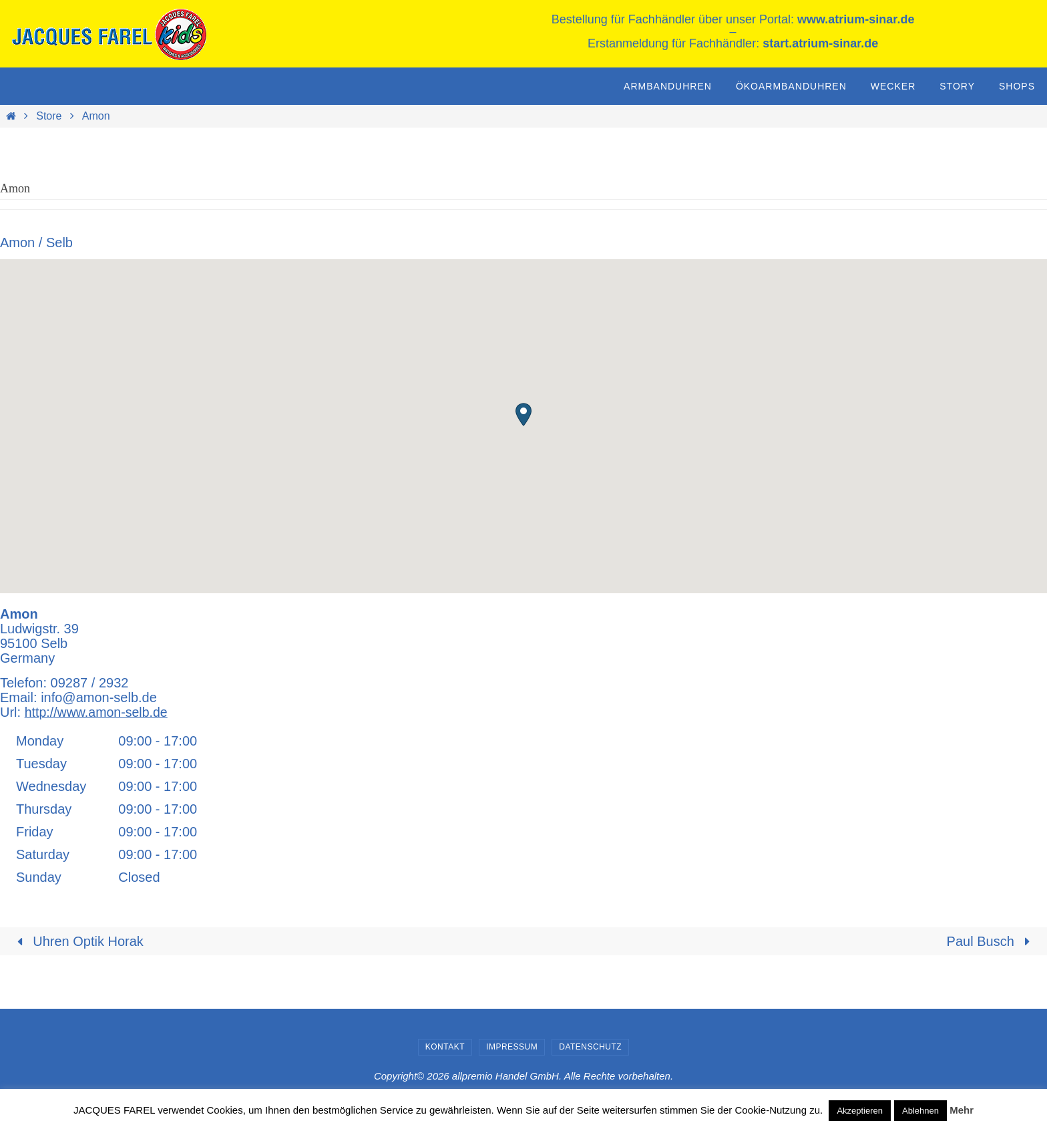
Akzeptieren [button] (860, 1111)
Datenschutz (590, 1047)
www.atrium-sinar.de (855, 19)
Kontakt (445, 1047)
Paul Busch (992, 941)
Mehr (962, 1110)
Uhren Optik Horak (77, 941)
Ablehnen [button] (920, 1111)
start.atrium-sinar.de (820, 43)
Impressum (512, 1047)
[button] (523, 414)
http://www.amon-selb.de (98, 712)
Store (48, 116)
